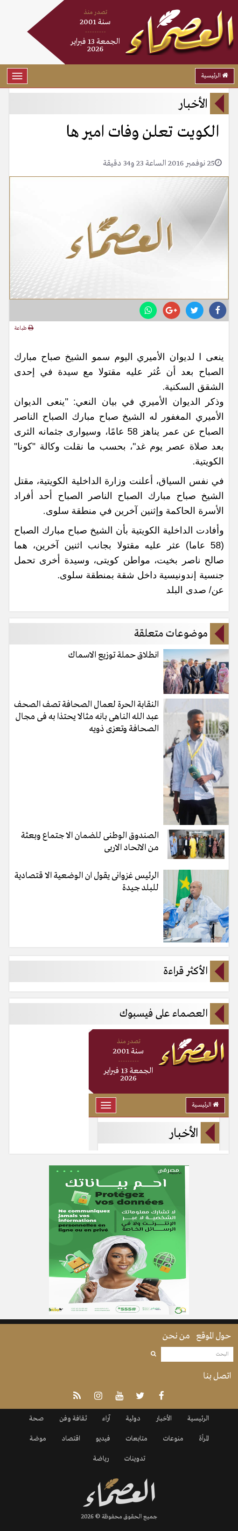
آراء (106, 1418)
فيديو (103, 1438)
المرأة (204, 1438)
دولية (133, 1418)
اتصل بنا (217, 1376)
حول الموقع (213, 1336)
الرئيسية (214, 76)
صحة (36, 1418)
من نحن (176, 1336)
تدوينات (134, 1458)
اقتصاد (71, 1438)
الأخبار (164, 1418)
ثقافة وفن (73, 1418)
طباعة (23, 328)
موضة (37, 1438)
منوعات (173, 1438)
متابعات (136, 1438)
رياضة (101, 1458)
